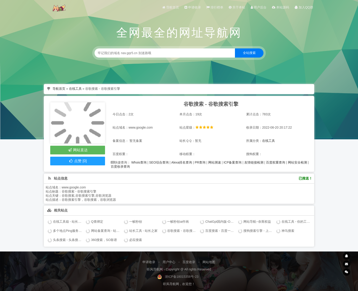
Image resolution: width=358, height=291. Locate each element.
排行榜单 (214, 7)
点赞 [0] (77, 161)
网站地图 (209, 262)
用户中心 (169, 262)
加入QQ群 (304, 7)
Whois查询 (139, 162)
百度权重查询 (275, 162)
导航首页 (170, 7)
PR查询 (200, 162)
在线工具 (75, 88)
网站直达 (77, 150)
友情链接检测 (253, 162)
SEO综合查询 (159, 162)
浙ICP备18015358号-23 (182, 276)
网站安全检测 (297, 162)
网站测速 (214, 162)
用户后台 (259, 7)
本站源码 (280, 7)
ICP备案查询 (233, 162)
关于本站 (237, 7)
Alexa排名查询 (181, 162)
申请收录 (192, 7)
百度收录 (188, 262)
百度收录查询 (120, 166)
